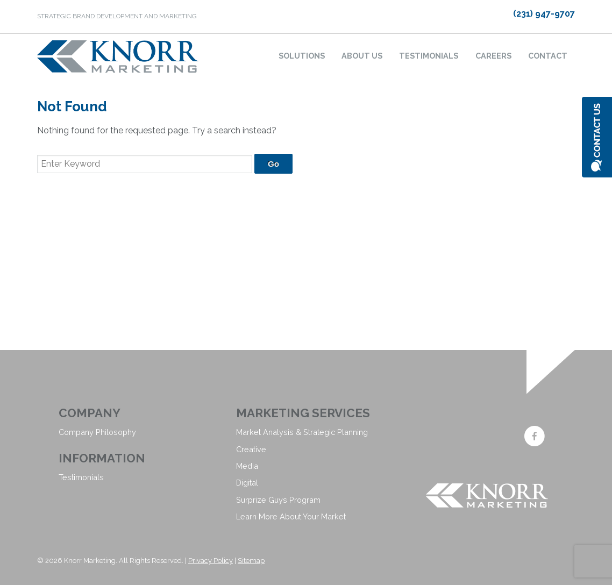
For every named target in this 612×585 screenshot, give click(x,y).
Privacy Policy (210, 561)
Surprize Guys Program (278, 499)
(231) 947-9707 (544, 14)
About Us (361, 55)
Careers (493, 55)
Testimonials (428, 55)
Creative (251, 449)
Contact (547, 55)
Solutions (302, 55)
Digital (247, 482)
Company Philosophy (97, 432)
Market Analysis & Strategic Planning (302, 432)
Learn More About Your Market (291, 516)
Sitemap (251, 561)
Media (247, 465)
